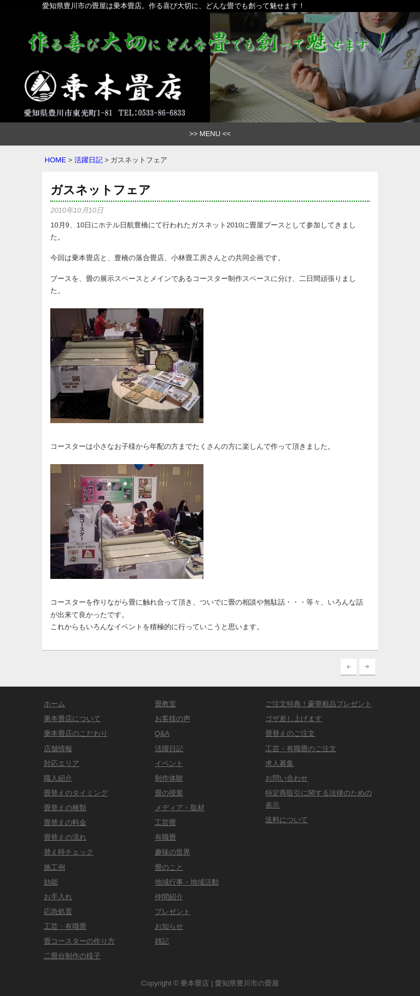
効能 (51, 882)
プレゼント (172, 911)
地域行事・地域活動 (187, 882)
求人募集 (279, 763)
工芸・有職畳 (65, 926)
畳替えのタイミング (76, 793)
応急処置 (58, 911)
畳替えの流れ (65, 837)
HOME (55, 160)
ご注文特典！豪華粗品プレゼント (318, 704)
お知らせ (169, 926)
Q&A (162, 733)
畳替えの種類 (65, 808)
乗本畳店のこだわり (76, 733)
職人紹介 (58, 778)
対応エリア (61, 763)
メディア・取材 (180, 808)
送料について (286, 820)
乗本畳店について (72, 718)
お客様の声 (172, 718)
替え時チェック (69, 852)
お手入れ (58, 897)
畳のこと (169, 867)
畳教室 (165, 704)
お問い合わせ (286, 778)
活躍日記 (88, 160)
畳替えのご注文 (290, 733)
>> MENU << (210, 134)
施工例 (54, 867)
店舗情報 (58, 749)
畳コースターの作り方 (79, 941)
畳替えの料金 (65, 822)
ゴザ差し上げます (293, 718)
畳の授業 (169, 793)
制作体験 (169, 778)
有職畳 (165, 837)
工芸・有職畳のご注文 (300, 749)
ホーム (54, 704)
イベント (169, 763)
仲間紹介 (169, 897)
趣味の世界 (172, 852)
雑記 (162, 941)
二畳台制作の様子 (72, 956)
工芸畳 (165, 822)
